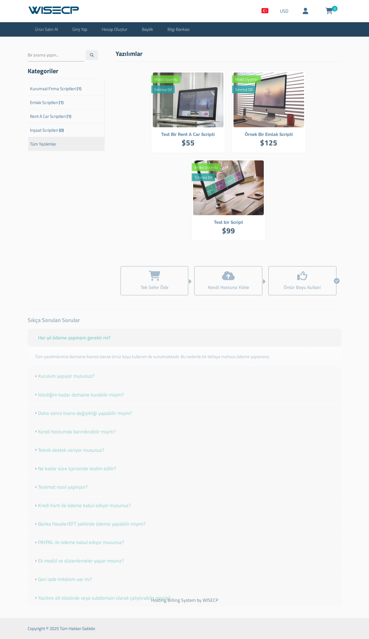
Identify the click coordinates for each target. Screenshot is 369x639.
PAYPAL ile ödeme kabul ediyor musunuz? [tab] (78, 548)
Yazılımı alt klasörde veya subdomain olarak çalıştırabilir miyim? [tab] (101, 603)
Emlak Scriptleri (46, 102)
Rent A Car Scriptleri (50, 116)
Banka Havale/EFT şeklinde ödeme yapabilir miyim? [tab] (89, 530)
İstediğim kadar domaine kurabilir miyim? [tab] (78, 400)
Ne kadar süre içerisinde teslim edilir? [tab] (74, 474)
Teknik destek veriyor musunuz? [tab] (68, 455)
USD (284, 10)
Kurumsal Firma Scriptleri (55, 88)
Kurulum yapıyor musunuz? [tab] (64, 382)
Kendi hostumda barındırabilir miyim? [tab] (74, 437)
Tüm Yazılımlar (43, 144)
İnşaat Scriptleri (47, 130)
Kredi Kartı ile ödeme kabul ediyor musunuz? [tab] (82, 511)
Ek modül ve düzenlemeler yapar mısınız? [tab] (78, 566)
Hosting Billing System (173, 600)
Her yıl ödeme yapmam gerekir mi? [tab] (72, 343)
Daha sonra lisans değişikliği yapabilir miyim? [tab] (82, 419)
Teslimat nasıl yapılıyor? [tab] (60, 492)
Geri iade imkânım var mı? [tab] (62, 585)
